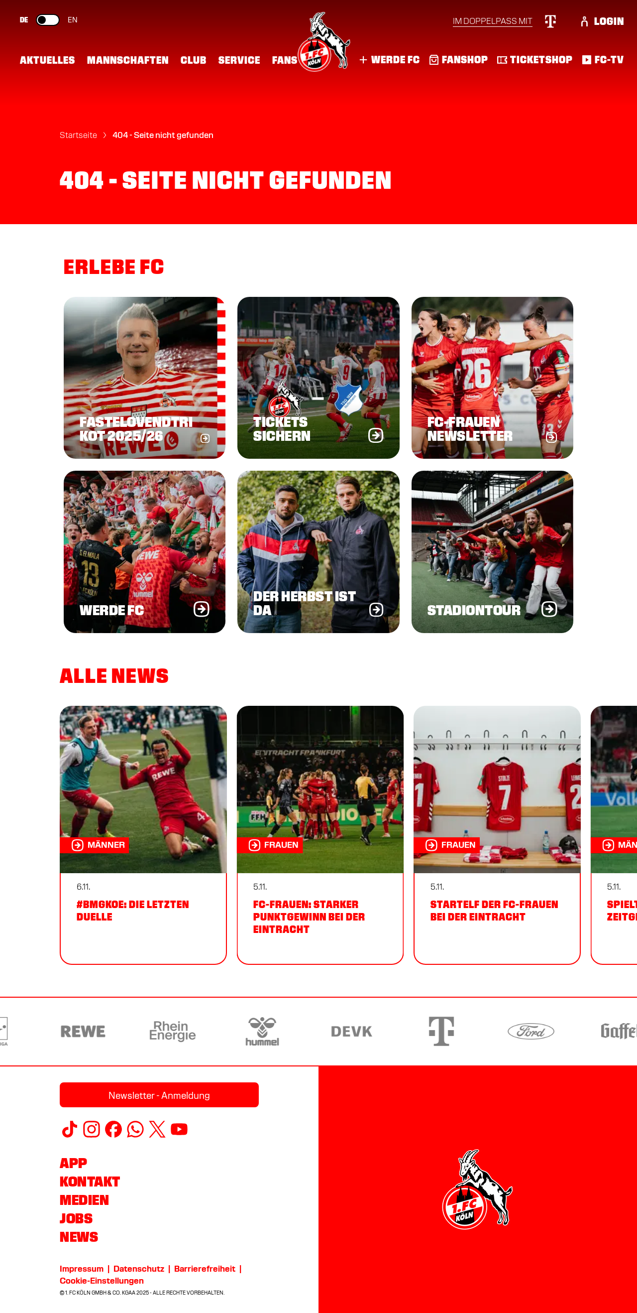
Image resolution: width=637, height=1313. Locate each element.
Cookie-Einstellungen (102, 1281)
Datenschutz (138, 1269)
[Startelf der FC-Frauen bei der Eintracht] (497, 835)
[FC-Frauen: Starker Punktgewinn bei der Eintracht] (320, 835)
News (79, 1236)
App (74, 1163)
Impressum (82, 1269)
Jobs (76, 1218)
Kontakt (90, 1181)
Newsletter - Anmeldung (159, 1095)
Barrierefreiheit (204, 1269)
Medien (84, 1199)
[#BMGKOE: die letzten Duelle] (143, 835)
